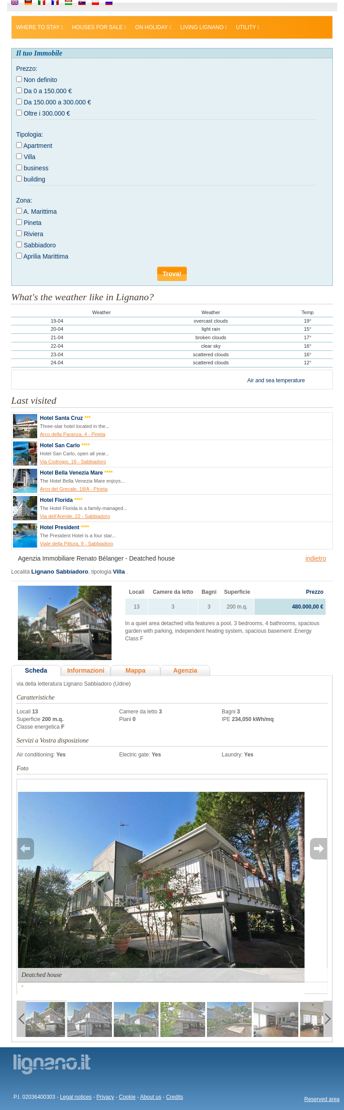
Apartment (37, 145)
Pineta (33, 222)
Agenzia (185, 670)
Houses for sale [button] (99, 27)
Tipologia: (29, 134)
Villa (29, 156)
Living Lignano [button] (203, 27)
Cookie (127, 1097)
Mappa (135, 670)
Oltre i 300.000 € (47, 113)
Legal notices (76, 1097)
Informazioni (85, 670)
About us (150, 1097)
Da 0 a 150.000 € (48, 91)
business (36, 168)
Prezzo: (26, 68)
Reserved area (322, 1099)
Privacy (105, 1097)
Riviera (33, 234)
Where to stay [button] (39, 27)
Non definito (40, 79)
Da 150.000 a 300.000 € (57, 102)
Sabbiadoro (40, 245)
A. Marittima (40, 211)
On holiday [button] (153, 27)
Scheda (36, 670)
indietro (315, 558)
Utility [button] (247, 27)
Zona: (24, 200)
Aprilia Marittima (45, 256)
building (34, 179)
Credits (174, 1097)
